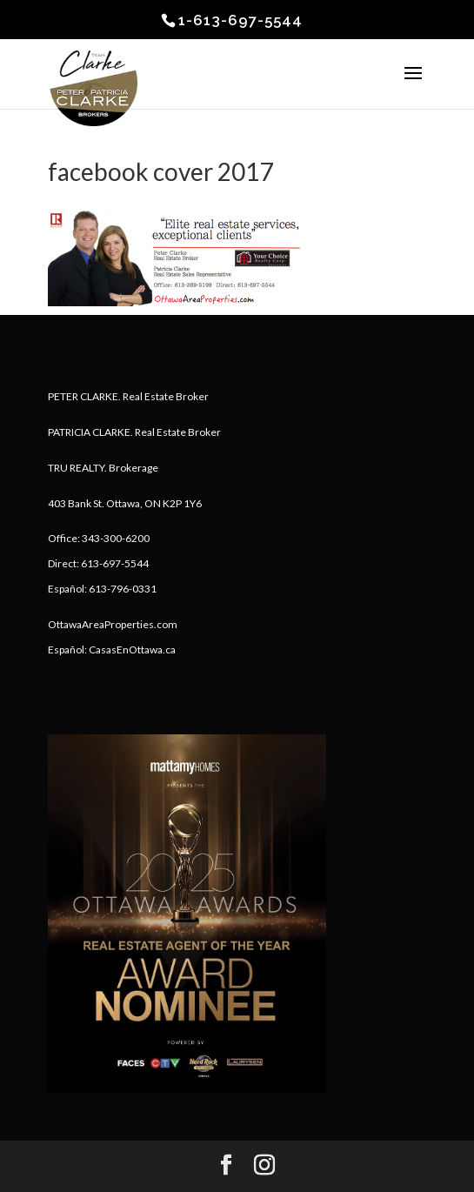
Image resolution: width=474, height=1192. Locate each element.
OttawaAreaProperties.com (112, 624)
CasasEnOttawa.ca (132, 649)
